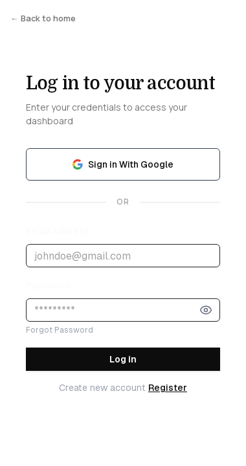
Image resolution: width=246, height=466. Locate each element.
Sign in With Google (123, 164)
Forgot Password (59, 330)
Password (48, 285)
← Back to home (43, 18)
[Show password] (206, 310)
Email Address (58, 231)
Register (167, 388)
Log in (123, 359)
